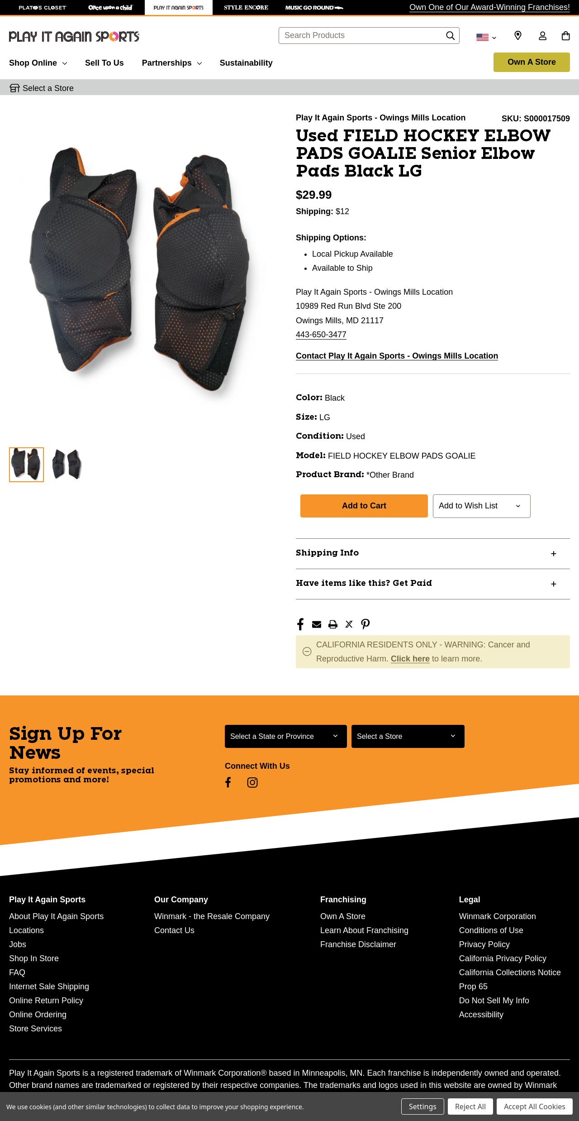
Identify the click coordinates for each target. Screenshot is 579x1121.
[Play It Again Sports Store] (179, 7)
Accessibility (481, 1014)
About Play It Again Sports (56, 916)
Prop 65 (473, 986)
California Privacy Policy (502, 958)
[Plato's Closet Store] (43, 7)
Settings (423, 1106)
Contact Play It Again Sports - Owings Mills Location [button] (397, 355)
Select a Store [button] (48, 88)
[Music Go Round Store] (314, 7)
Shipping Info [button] (327, 553)
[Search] (450, 38)
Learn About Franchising (364, 930)
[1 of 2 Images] (26, 464)
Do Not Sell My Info (494, 1000)
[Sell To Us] (104, 62)
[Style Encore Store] (246, 7)
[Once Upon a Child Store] (111, 7)
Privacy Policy (484, 944)
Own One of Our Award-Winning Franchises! (489, 7)
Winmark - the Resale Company (212, 916)
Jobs (17, 944)
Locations (26, 930)
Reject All (470, 1106)
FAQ (17, 972)
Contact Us (174, 930)
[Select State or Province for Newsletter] (286, 736)
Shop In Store (34, 958)
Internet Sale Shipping (49, 986)
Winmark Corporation (497, 916)
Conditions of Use (491, 930)
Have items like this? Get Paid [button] (364, 584)
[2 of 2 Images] (65, 464)
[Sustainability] (246, 62)
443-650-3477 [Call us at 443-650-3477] (321, 334)
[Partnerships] (172, 62)
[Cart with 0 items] (565, 36)
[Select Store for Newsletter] (408, 736)
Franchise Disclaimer (358, 944)
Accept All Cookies (534, 1106)
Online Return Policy (46, 1000)
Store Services (35, 1028)
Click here (410, 658)
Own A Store (532, 62)
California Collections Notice (510, 972)
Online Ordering (37, 1014)
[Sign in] (542, 36)
